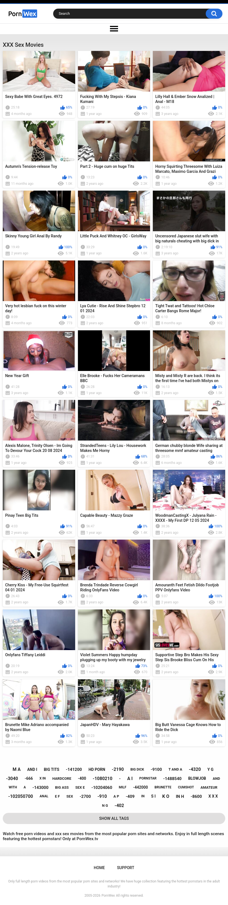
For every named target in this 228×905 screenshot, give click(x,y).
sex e (80, 787)
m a (17, 769)
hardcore (61, 778)
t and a (175, 769)
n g (105, 805)
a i (130, 778)
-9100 (156, 769)
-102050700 (20, 796)
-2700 (85, 796)
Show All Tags (114, 818)
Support (125, 867)
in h (180, 796)
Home (99, 867)
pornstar (147, 778)
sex (70, 796)
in (142, 796)
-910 (102, 796)
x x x (213, 796)
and (216, 778)
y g (210, 769)
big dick (137, 769)
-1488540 (172, 778)
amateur (208, 787)
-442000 (140, 787)
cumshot (186, 787)
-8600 (196, 796)
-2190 (118, 769)
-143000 (41, 787)
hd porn (97, 769)
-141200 (74, 769)
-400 (82, 778)
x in (43, 778)
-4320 (195, 769)
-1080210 (102, 778)
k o (165, 796)
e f (57, 796)
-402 (119, 805)
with (13, 787)
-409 (130, 796)
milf (122, 787)
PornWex (108, 895)
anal (44, 796)
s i (153, 796)
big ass (62, 787)
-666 (28, 778)
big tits (51, 769)
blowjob (197, 778)
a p (116, 796)
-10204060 (101, 787)
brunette (163, 787)
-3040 (12, 778)
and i (32, 769)
